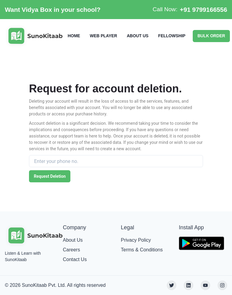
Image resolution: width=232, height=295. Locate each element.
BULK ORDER (211, 36)
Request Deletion (50, 176)
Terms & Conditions (142, 249)
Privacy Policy (136, 240)
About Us (73, 240)
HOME (74, 36)
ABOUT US (138, 36)
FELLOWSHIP (171, 36)
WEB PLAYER (103, 36)
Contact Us (75, 259)
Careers (71, 249)
